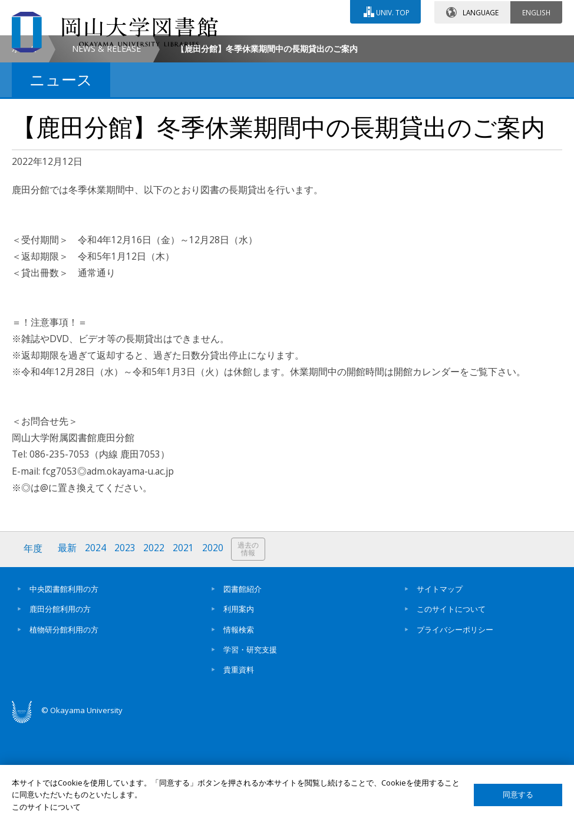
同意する (518, 794)
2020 (214, 647)
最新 (67, 647)
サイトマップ (440, 687)
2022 (155, 647)
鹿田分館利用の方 (60, 707)
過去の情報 (249, 648)
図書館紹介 (242, 687)
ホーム (24, 147)
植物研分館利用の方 (63, 728)
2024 (96, 647)
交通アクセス (357, 45)
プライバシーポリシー (455, 728)
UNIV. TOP (392, 11)
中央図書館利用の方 (63, 687)
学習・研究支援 (250, 748)
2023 (125, 647)
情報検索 (238, 728)
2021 (184, 647)
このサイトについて (451, 707)
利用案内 (238, 707)
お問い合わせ (252, 45)
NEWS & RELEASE (106, 147)
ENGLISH (536, 11)
